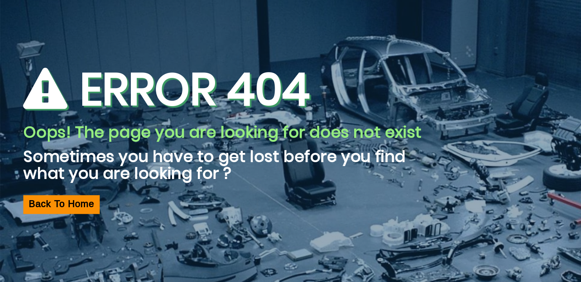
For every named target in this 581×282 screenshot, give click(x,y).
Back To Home (61, 204)
